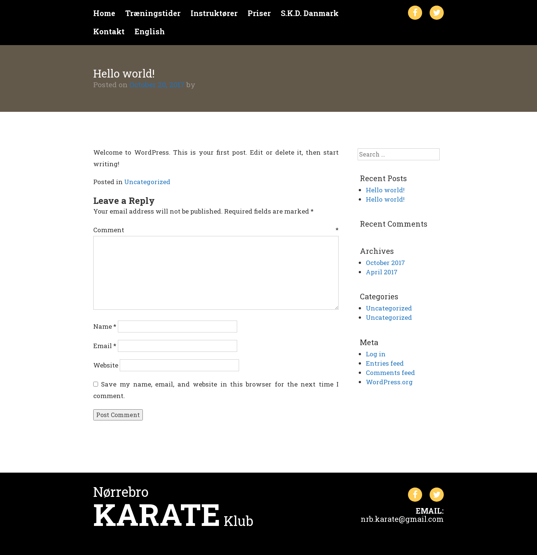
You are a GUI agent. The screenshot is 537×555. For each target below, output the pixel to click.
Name (104, 326)
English (150, 31)
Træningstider (152, 13)
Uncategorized (147, 181)
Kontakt (109, 31)
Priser (259, 13)
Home (104, 13)
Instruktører (214, 13)
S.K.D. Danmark (310, 13)
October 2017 (385, 262)
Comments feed (390, 372)
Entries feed (385, 363)
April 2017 (382, 272)
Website (105, 365)
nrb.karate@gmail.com (402, 519)
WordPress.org (389, 382)
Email (104, 345)
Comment (216, 230)
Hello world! (385, 190)
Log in (376, 354)
